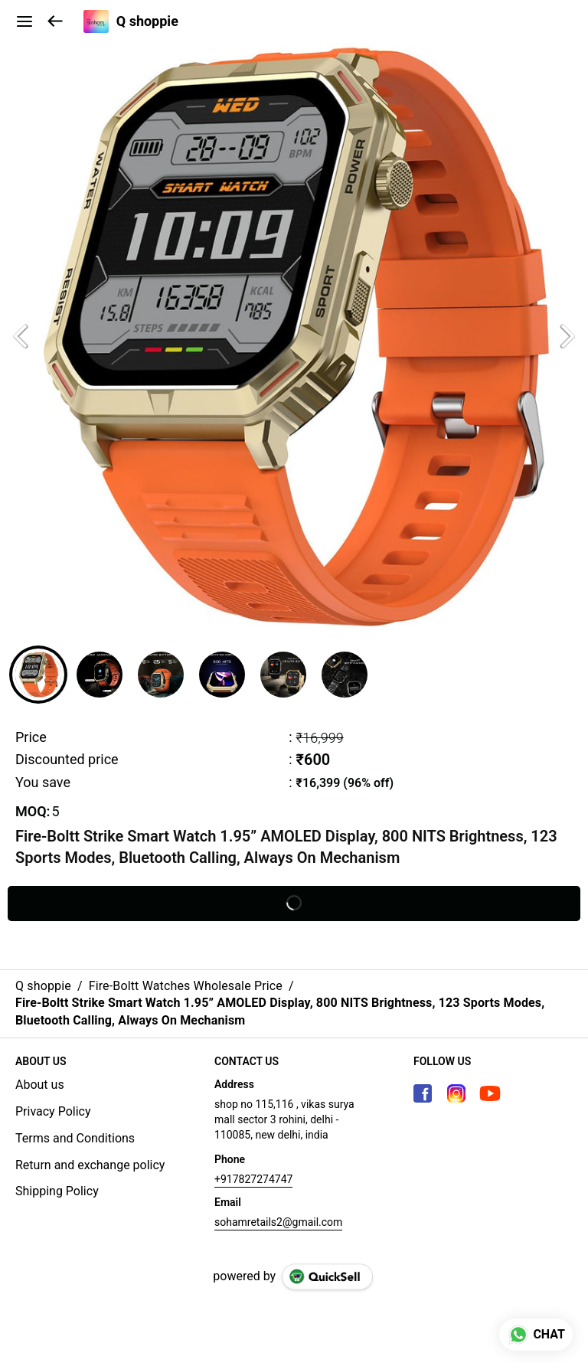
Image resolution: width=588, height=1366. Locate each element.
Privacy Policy (53, 1111)
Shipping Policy (57, 1191)
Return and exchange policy (90, 1165)
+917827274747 (253, 1179)
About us (39, 1084)
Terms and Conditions (75, 1138)
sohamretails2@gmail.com (278, 1222)
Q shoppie (147, 21)
